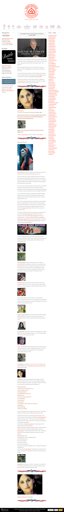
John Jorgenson (52, 65)
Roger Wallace (52, 112)
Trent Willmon (52, 140)
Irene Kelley (51, 74)
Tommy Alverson (52, 113)
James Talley (52, 68)
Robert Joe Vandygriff (54, 91)
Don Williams (52, 130)
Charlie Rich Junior (53, 94)
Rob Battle (8, 70)
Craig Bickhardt (52, 121)
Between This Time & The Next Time (36, 365)
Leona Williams (52, 63)
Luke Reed (51, 61)
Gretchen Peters (53, 93)
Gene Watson (20, 218)
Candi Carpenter (52, 107)
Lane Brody (51, 138)
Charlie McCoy (52, 115)
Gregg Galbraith (52, 104)
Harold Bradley (42, 417)
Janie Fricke (28, 449)
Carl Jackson (51, 127)
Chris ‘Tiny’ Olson (53, 60)
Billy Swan (51, 76)
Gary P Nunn (52, 110)
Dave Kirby (35, 415)
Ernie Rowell (52, 58)
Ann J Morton (23, 497)
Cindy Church (52, 47)
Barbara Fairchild (53, 35)
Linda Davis (51, 129)
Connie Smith (52, 41)
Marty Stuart (52, 43)
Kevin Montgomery (53, 90)
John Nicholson (52, 36)
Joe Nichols (51, 88)
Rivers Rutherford (53, 116)
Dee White (19, 464)
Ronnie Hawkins (52, 119)
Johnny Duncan (31, 220)
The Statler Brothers (53, 102)
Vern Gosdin (52, 118)
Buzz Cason (51, 54)
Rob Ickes (51, 79)
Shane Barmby (52, 152)
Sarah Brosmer (8, 43)
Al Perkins (51, 80)
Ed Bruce (51, 154)
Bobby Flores (52, 40)
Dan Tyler (51, 143)
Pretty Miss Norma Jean (54, 66)
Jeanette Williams (53, 148)
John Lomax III (52, 134)
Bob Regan (51, 101)
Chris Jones (51, 105)
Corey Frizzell (52, 85)
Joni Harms (51, 132)
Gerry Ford (51, 149)
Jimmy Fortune (52, 52)
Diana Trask (27, 218)
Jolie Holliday (52, 96)
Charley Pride (25, 207)
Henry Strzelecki (29, 424)
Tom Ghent (51, 146)
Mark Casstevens (53, 124)
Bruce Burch (52, 151)
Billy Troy (51, 108)
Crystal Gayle (41, 217)
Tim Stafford (52, 72)
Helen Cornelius (52, 126)
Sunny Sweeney (52, 135)
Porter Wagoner (52, 51)
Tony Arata (51, 123)
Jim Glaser (51, 137)
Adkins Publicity (9, 90)
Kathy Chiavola (52, 55)
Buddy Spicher (20, 430)
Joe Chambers (52, 87)
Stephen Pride (52, 49)
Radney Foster (52, 144)
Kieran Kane (51, 57)
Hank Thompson (34, 215)
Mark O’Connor (52, 46)
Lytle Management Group (7, 38)
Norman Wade (52, 99)
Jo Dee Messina (52, 98)
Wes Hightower (52, 141)
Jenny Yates (51, 82)
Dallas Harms (52, 44)
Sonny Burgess (52, 83)
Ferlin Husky (52, 71)
